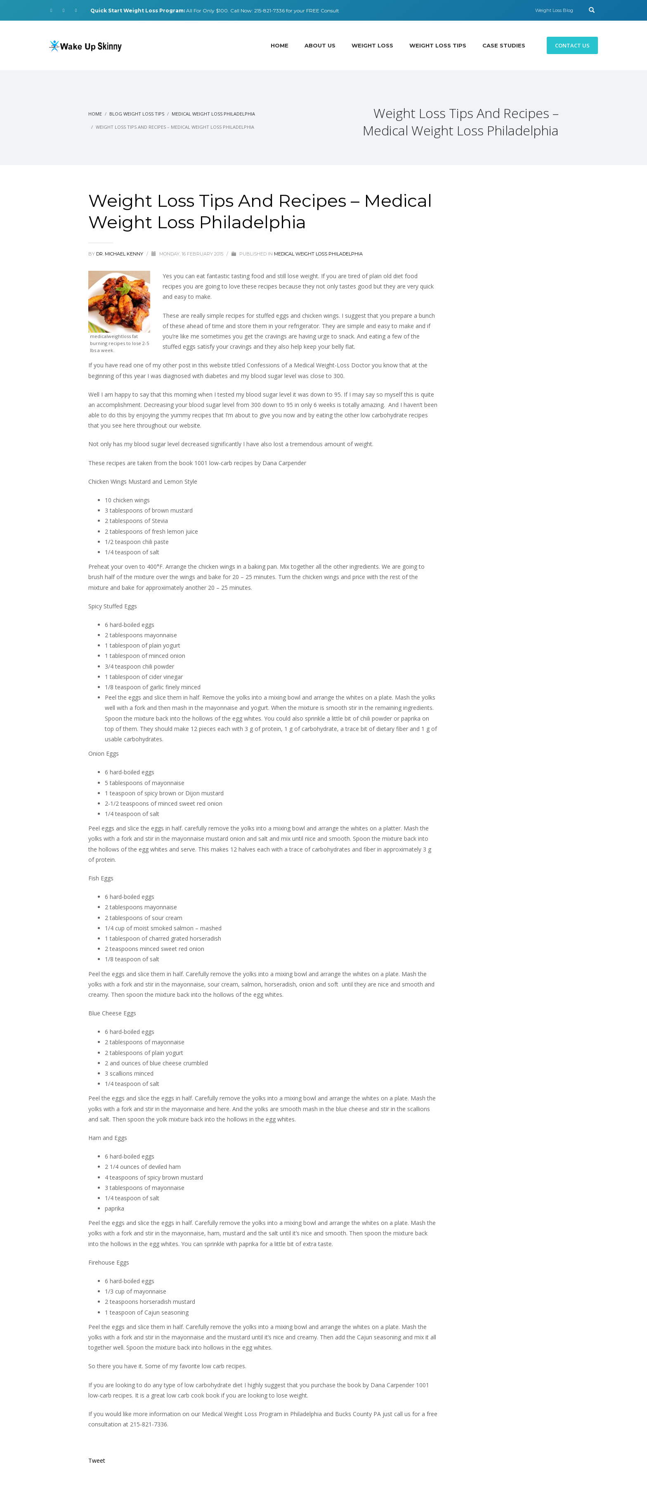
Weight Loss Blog (554, 10)
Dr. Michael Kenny (120, 254)
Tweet (96, 1460)
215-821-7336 (269, 10)
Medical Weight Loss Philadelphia (318, 254)
